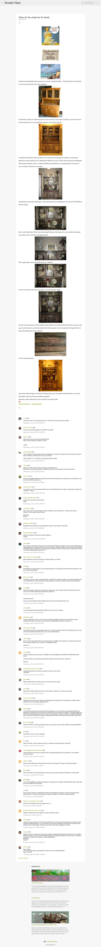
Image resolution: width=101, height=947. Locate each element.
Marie (25, 679)
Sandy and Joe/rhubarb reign (31, 801)
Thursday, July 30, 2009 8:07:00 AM (33, 664)
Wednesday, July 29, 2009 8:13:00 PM (34, 432)
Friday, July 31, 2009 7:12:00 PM (32, 815)
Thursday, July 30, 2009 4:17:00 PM (33, 775)
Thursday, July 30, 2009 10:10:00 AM (33, 717)
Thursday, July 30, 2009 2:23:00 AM (33, 572)
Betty (24, 779)
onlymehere (26, 617)
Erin (24, 741)
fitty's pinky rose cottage (30, 557)
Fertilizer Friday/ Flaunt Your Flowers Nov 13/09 (44, 924)
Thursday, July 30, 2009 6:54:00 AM (33, 647)
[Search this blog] (91, 3)
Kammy (25, 847)
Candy (25, 465)
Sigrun (25, 543)
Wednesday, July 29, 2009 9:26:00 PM (34, 519)
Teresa (25, 608)
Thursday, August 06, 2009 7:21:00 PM (34, 854)
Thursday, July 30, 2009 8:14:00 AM (33, 674)
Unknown (26, 761)
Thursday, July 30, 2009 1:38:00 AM (33, 561)
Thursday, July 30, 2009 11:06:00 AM (33, 727)
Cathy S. (25, 437)
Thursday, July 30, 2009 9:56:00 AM (33, 704)
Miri (24, 566)
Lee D (24, 688)
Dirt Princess (26, 722)
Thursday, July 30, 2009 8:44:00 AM (33, 684)
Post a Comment (23, 858)
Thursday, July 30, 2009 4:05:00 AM (33, 583)
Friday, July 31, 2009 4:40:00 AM (32, 806)
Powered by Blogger (50, 941)
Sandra (25, 832)
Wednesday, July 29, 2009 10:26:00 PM (34, 539)
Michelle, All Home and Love (31, 668)
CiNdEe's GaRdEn (28, 523)
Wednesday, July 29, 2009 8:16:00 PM (34, 447)
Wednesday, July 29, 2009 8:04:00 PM (34, 423)
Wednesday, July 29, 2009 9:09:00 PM (34, 493)
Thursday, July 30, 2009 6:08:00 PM (33, 785)
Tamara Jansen (27, 427)
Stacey (25, 819)
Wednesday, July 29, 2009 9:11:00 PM (34, 504)
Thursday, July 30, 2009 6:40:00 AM (33, 634)
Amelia (25, 708)
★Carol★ (26, 476)
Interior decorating (24, 404)
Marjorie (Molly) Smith (29, 497)
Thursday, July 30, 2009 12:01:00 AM (33, 552)
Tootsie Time (12, 2)
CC (24, 790)
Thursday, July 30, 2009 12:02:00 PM (33, 745)
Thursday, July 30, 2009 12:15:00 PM (33, 756)
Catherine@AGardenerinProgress (32, 750)
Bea (24, 731)
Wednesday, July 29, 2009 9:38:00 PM (34, 528)
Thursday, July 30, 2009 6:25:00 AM (33, 623)
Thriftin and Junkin (36, 404)
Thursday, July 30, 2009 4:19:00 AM (33, 594)
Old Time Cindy (27, 628)
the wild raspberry (28, 532)
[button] (19, 23)
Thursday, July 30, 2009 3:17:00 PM (33, 765)
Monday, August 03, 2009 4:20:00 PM (33, 842)
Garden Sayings (36, 898)
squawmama (27, 508)
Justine (25, 638)
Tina (24, 418)
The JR (25, 652)
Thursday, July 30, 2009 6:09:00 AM (33, 612)
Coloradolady (27, 452)
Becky (25, 770)
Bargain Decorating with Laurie (32, 810)
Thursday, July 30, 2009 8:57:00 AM (33, 693)
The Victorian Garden (37, 883)
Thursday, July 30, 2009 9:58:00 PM (33, 796)
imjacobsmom (27, 487)
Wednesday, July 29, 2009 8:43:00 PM (34, 482)
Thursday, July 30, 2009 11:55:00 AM (33, 736)
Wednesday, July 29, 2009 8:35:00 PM (34, 471)
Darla (24, 588)
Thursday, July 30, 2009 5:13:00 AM (33, 603)
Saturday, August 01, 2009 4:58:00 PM (34, 827)
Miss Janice (26, 577)
